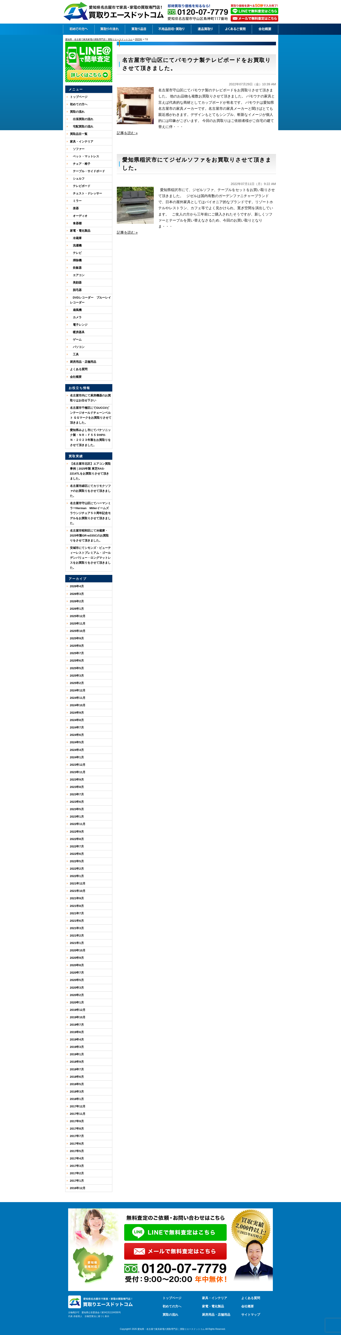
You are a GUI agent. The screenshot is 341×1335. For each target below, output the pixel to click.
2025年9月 (77, 638)
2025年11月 (77, 623)
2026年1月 (77, 608)
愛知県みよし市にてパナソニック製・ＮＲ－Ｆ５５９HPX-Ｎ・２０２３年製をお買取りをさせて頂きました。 (90, 437)
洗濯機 (76, 245)
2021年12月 (77, 883)
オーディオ (78, 216)
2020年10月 (77, 950)
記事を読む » (127, 133)
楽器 (74, 208)
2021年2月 (77, 935)
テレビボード (80, 186)
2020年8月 (77, 965)
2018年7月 (77, 1069)
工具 (74, 354)
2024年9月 (77, 712)
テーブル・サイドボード (87, 171)
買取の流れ (77, 111)
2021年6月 (77, 920)
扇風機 (76, 310)
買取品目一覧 (78, 134)
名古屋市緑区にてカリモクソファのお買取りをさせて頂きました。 (90, 490)
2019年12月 (77, 1010)
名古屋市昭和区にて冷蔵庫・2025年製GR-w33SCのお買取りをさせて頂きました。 (89, 535)
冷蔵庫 (76, 238)
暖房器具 (77, 332)
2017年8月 (77, 1128)
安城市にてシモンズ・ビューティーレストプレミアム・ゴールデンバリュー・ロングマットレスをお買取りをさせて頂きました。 (90, 557)
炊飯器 (76, 267)
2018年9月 (77, 1061)
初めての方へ (78, 104)
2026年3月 (77, 594)
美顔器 (76, 282)
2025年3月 (77, 675)
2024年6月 (77, 735)
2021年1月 (77, 943)
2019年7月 (77, 1024)
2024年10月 (77, 705)
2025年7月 (77, 653)
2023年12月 (77, 764)
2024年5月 (77, 742)
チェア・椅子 (80, 163)
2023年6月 (77, 801)
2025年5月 (77, 668)
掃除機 (76, 260)
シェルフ (77, 178)
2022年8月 (77, 839)
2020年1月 (77, 1002)
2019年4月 (77, 1039)
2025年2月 (77, 683)
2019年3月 (77, 1047)
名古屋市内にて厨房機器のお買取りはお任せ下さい (90, 398)
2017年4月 (77, 1158)
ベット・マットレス (84, 156)
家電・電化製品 (80, 230)
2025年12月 (77, 616)
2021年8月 (77, 906)
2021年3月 (77, 928)
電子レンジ (78, 324)
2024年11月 (77, 697)
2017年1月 (77, 1180)
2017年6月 (77, 1143)
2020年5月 (77, 980)
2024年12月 (77, 690)
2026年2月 (77, 601)
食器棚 (76, 223)
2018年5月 (77, 1084)
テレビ (76, 253)
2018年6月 (77, 1076)
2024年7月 (77, 727)
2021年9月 (77, 898)
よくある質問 (78, 369)
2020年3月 (77, 987)
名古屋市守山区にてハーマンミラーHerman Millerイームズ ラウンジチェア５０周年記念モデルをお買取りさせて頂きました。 (91, 513)
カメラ (76, 317)
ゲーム (76, 339)
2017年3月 (77, 1166)
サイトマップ (250, 1314)
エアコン (77, 275)
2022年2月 (77, 868)
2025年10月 (77, 631)
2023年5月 (77, 809)
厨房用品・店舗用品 (83, 361)
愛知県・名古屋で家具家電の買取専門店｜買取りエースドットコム (171, 1329)
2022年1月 (77, 876)
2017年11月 (77, 1113)
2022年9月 (77, 831)
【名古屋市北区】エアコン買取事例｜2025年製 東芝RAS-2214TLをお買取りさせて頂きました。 (90, 471)
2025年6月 (77, 660)
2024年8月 (77, 720)
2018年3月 (77, 1091)
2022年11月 (77, 824)
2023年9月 (77, 779)
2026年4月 (77, 586)
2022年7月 (77, 846)
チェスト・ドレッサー (86, 193)
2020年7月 (77, 972)
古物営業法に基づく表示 (97, 1316)
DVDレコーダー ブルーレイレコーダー (90, 300)
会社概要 (76, 376)
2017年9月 (77, 1121)
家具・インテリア (81, 141)
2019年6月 (77, 1032)
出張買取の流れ (81, 119)
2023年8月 (77, 787)
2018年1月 (77, 1099)
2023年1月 (77, 816)
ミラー (76, 200)
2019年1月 (77, 1054)
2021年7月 (77, 913)
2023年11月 (77, 772)
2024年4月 (77, 750)
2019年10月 (77, 1017)
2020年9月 (77, 957)
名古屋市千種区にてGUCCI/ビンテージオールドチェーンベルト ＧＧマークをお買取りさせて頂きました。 (91, 415)
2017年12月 (77, 1106)
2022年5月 (77, 861)
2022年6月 (77, 854)
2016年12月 (77, 1188)
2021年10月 (77, 891)
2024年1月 (77, 757)
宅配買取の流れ (81, 126)
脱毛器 (76, 290)
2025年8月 (77, 645)
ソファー (77, 149)
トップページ (78, 97)
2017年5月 (77, 1151)
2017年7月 (77, 1136)
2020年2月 (77, 995)
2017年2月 (77, 1173)
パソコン (77, 347)
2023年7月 (77, 794)
